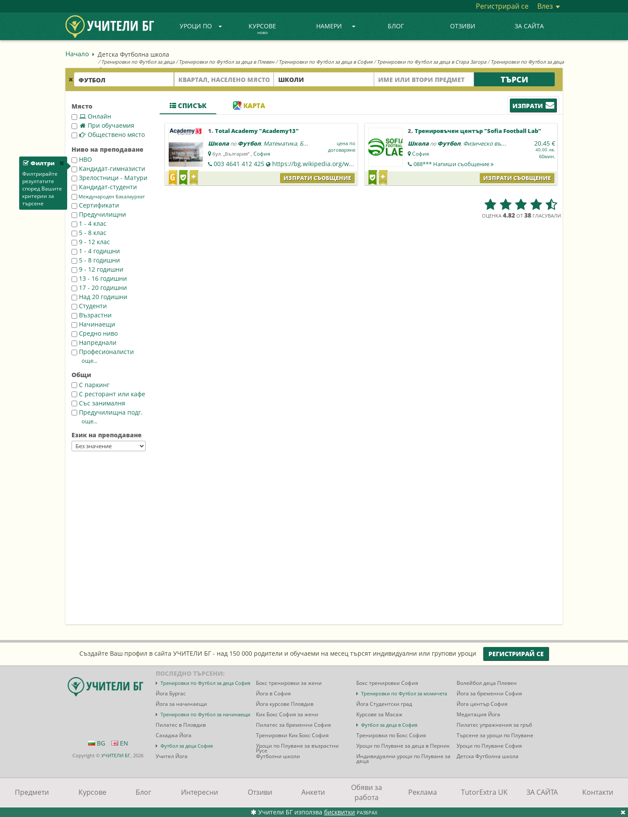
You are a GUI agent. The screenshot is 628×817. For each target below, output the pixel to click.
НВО (82, 159)
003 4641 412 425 (239, 164)
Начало (77, 53)
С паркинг (90, 385)
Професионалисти (103, 351)
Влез (548, 6)
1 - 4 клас (89, 223)
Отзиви (462, 26)
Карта (249, 105)
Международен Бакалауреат (108, 196)
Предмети (32, 792)
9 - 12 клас (91, 242)
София (261, 153)
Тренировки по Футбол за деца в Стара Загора (431, 61)
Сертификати (95, 205)
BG (96, 743)
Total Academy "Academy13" (257, 131)
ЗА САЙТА (529, 26)
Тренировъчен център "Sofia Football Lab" (478, 131)
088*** (453, 164)
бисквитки (339, 812)
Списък (188, 105)
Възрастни (92, 315)
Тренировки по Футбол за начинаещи (205, 714)
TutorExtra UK (484, 792)
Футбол (249, 143)
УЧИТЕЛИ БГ (115, 755)
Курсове (262, 29)
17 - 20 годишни (99, 287)
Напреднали (94, 342)
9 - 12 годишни (97, 269)
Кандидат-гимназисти (108, 168)
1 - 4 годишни (96, 251)
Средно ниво (95, 333)
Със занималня (98, 403)
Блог (396, 26)
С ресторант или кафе (108, 394)
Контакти (597, 792)
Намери (335, 26)
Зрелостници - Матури (109, 178)
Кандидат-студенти (104, 187)
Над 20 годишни (99, 297)
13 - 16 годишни (99, 278)
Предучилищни (99, 214)
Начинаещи (93, 324)
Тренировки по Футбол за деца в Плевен (226, 61)
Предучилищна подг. (107, 412)
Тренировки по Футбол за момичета (404, 693)
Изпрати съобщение (317, 178)
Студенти (89, 306)
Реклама (422, 792)
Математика (280, 143)
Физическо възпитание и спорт (505, 143)
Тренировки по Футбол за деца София (205, 683)
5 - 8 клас (89, 232)
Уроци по (201, 26)
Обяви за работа (366, 792)
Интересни (199, 792)
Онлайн (91, 116)
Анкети (313, 792)
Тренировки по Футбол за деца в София (325, 61)
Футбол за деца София (186, 745)
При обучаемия (103, 125)
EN (119, 743)
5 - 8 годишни (96, 260)
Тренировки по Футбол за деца (137, 61)
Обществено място (108, 134)
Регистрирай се (502, 6)
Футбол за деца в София (389, 725)
